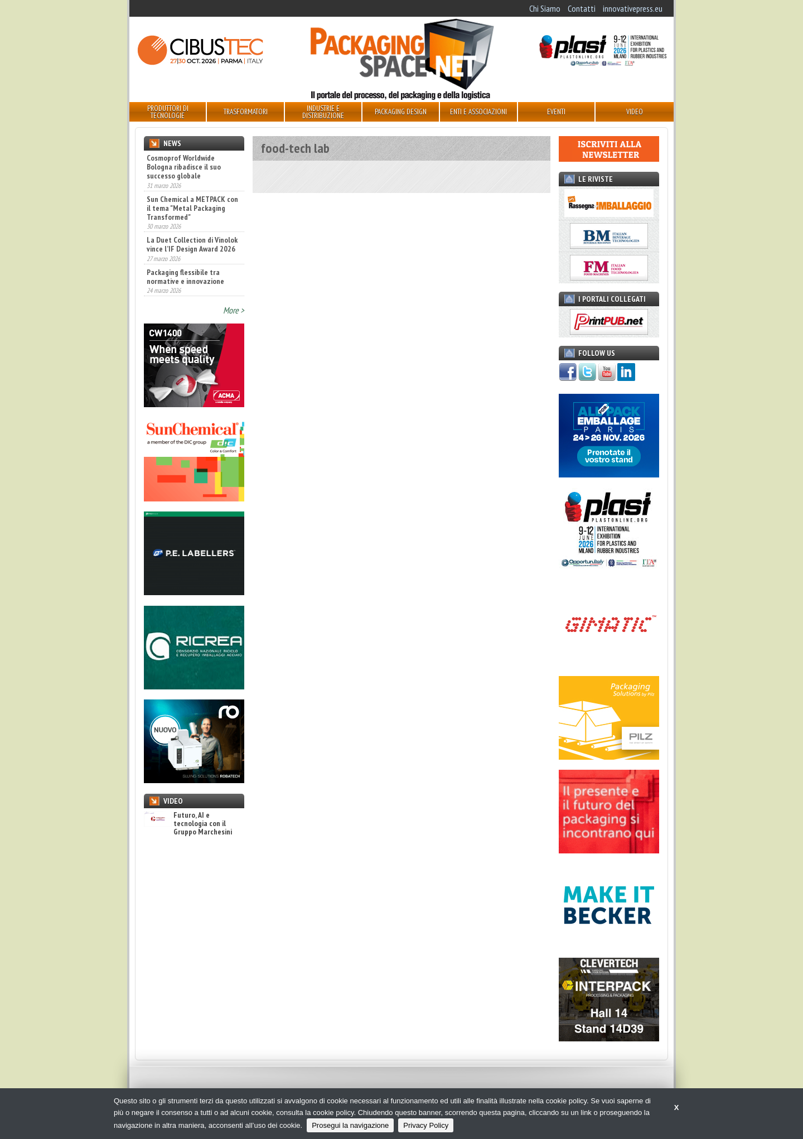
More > (233, 310)
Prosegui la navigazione (350, 1125)
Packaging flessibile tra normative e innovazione (185, 277)
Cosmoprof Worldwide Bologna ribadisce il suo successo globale (184, 166)
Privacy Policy (425, 1125)
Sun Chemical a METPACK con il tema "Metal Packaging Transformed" (192, 208)
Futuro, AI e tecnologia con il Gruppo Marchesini (188, 824)
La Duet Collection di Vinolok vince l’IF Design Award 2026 (192, 244)
